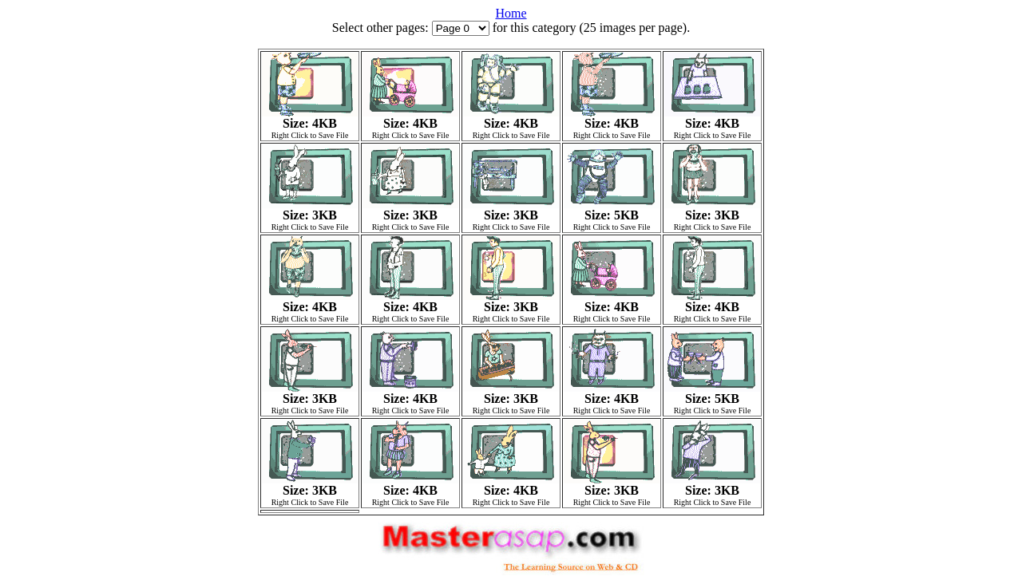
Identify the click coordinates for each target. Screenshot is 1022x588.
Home (510, 13)
